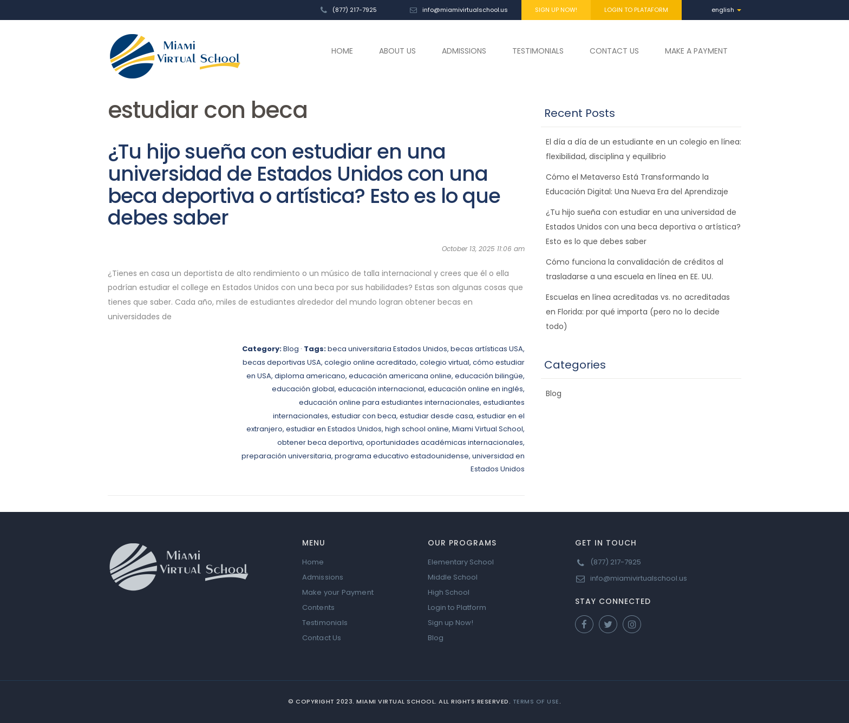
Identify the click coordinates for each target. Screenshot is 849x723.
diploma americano (310, 376)
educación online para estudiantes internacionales (389, 402)
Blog (291, 349)
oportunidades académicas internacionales (444, 442)
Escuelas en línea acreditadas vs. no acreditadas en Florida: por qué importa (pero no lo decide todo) (638, 311)
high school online (417, 429)
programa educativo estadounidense (402, 456)
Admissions (323, 577)
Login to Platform (457, 607)
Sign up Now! (450, 622)
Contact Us (322, 638)
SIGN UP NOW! (556, 9)
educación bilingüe (489, 376)
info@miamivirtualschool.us (465, 9)
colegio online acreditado (370, 362)
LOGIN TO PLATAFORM (636, 9)
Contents (318, 607)
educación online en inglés (475, 389)
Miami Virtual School (487, 429)
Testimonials (325, 622)
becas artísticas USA (486, 349)
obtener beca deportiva (320, 442)
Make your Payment (338, 592)
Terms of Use (536, 701)
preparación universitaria (286, 456)
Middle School (453, 577)
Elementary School (461, 562)
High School (448, 592)
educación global (303, 389)
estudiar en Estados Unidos (334, 429)
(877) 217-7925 (354, 9)
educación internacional (381, 389)
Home (313, 562)
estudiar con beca (363, 416)
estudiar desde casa (436, 416)
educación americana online (400, 376)
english (726, 9)
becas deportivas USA (282, 362)
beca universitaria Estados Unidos (387, 349)
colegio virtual (444, 362)
